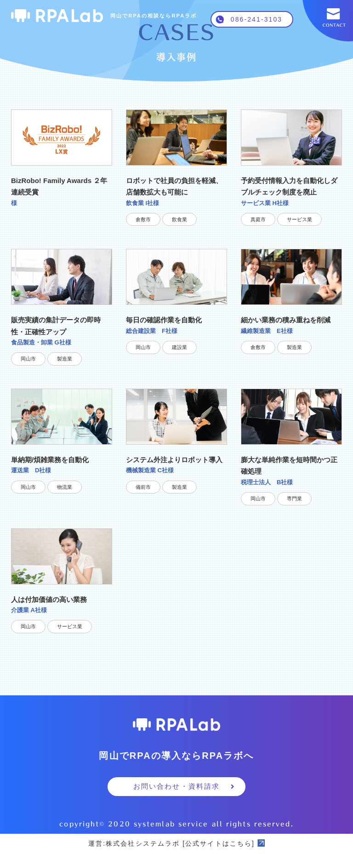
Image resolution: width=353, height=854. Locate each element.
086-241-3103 (256, 19)
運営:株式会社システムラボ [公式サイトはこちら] (176, 843)
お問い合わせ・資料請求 (184, 786)
